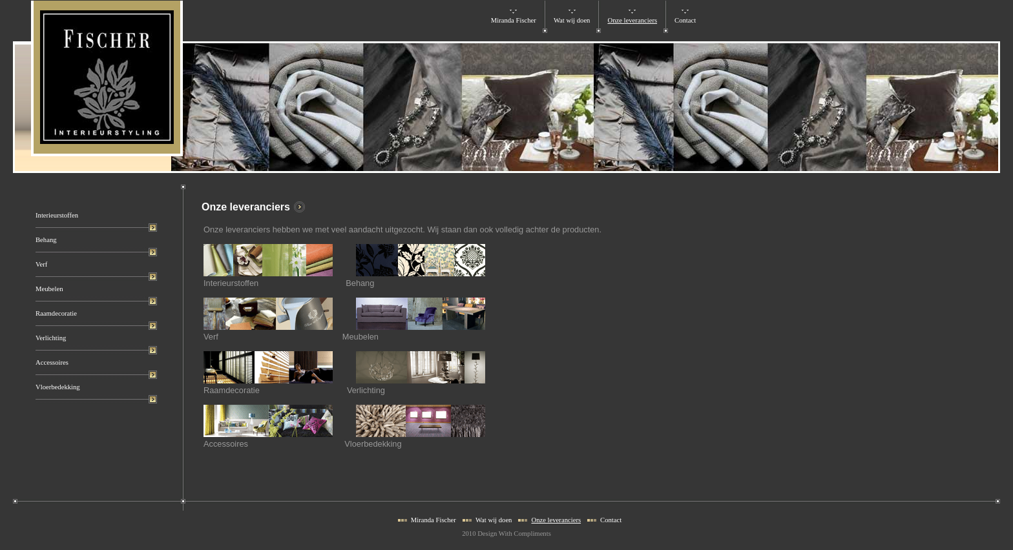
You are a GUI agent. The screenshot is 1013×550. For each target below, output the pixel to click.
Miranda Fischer (513, 20)
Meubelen (49, 288)
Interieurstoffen (57, 215)
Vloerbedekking (58, 387)
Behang (46, 239)
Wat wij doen (572, 20)
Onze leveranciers (632, 20)
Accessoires (52, 362)
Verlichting (51, 337)
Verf (41, 264)
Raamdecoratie (56, 313)
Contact (685, 20)
